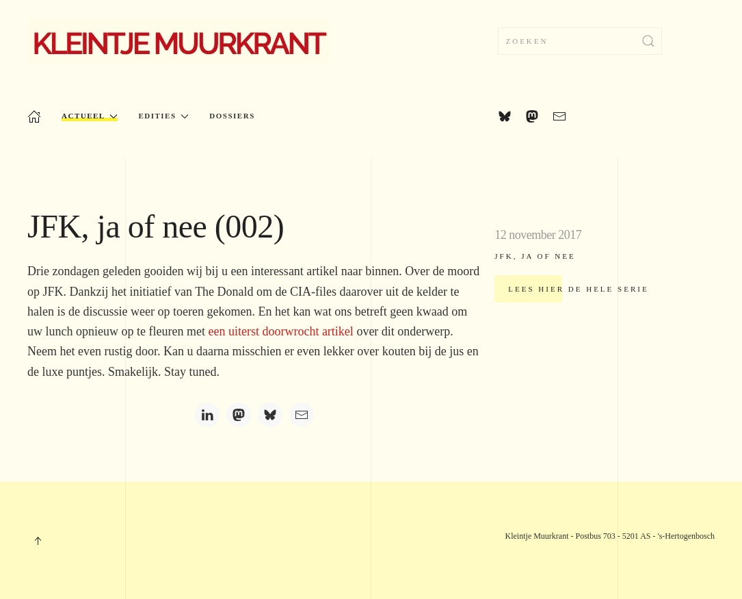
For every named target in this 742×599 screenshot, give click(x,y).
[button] (37, 541)
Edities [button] (163, 116)
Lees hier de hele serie (578, 289)
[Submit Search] (648, 41)
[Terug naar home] (178, 41)
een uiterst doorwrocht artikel (280, 331)
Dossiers (231, 116)
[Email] (301, 415)
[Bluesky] (270, 415)
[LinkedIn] (207, 415)
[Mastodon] (238, 415)
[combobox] (580, 41)
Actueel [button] (90, 116)
